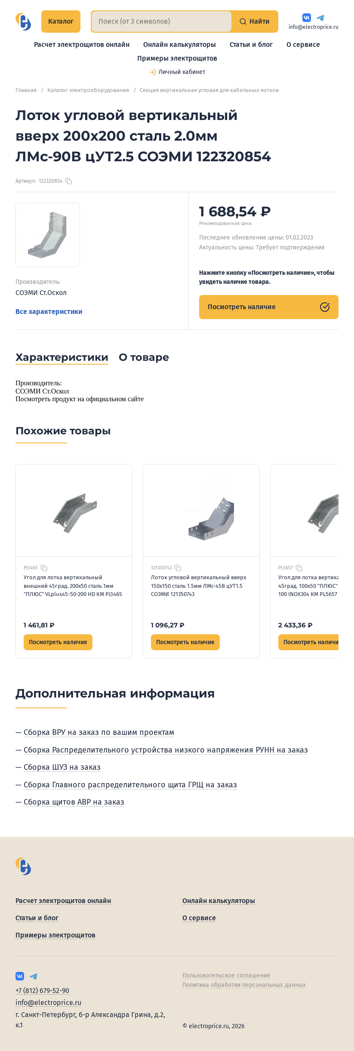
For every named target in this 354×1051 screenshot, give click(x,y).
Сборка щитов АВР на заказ (74, 802)
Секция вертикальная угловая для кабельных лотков (209, 90)
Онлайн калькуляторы (179, 44)
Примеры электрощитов (177, 58)
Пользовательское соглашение (226, 975)
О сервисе (303, 44)
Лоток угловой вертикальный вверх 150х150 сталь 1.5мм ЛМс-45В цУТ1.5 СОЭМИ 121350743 (198, 585)
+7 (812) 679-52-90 (42, 990)
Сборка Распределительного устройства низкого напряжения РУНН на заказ (166, 750)
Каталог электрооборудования (88, 90)
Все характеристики (48, 311)
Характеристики (61, 357)
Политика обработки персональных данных (244, 985)
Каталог (61, 21)
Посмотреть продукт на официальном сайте (79, 399)
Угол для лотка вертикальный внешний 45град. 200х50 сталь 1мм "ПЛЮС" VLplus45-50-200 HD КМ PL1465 (73, 585)
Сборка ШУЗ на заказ (62, 767)
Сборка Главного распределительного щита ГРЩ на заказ (130, 785)
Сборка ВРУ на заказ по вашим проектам (99, 732)
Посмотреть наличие (269, 307)
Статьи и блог (251, 44)
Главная (26, 90)
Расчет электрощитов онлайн (81, 44)
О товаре (144, 357)
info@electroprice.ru (314, 27)
